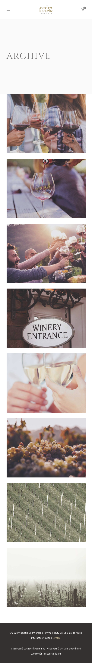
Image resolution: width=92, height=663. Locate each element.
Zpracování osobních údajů (46, 654)
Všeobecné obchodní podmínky (28, 649)
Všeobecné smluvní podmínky (63, 649)
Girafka (56, 638)
